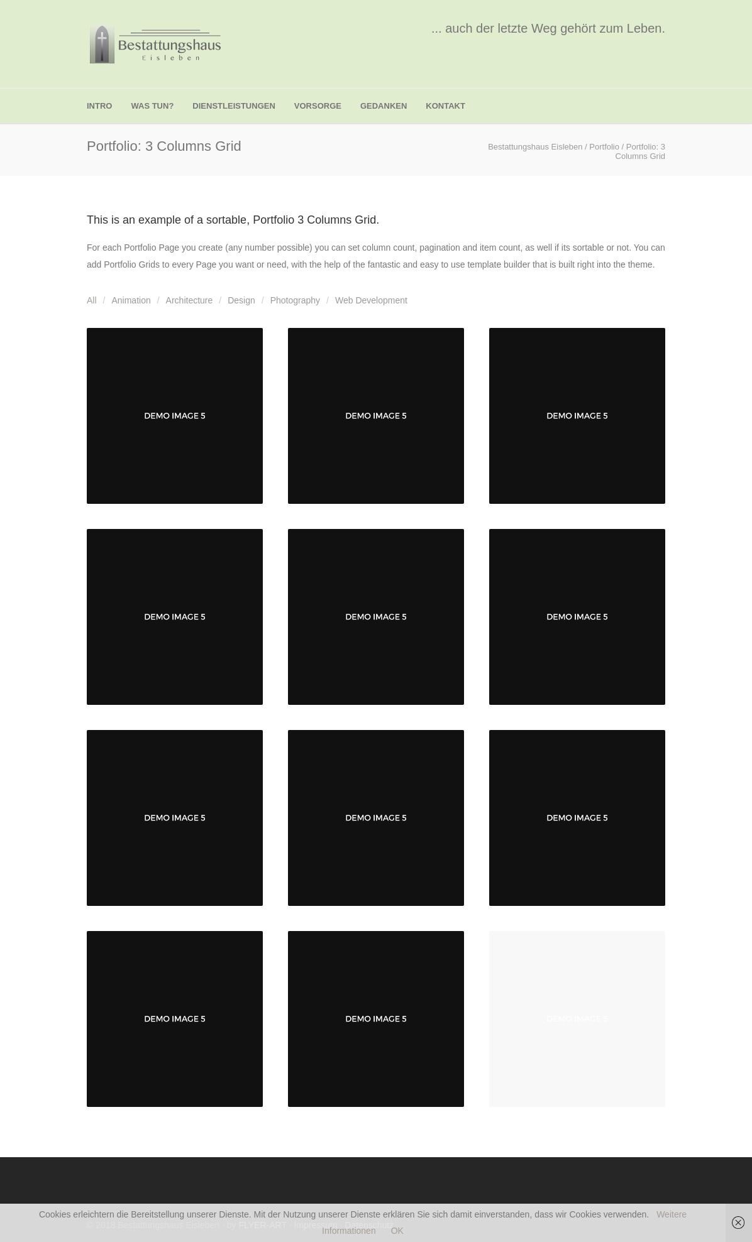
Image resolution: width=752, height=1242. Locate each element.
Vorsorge (317, 106)
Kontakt (445, 106)
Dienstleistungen (233, 106)
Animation (130, 300)
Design (241, 300)
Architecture (189, 300)
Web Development (371, 300)
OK (397, 1231)
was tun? (152, 106)
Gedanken (383, 106)
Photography (295, 300)
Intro (99, 106)
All (92, 300)
